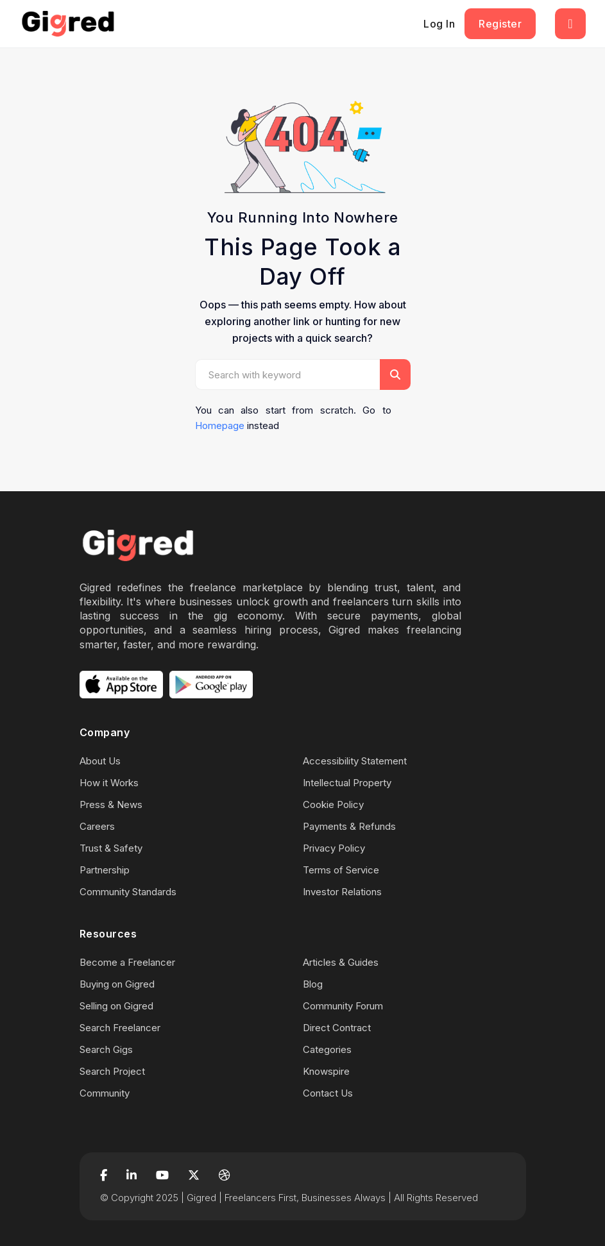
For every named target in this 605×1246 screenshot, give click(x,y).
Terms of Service (341, 870)
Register (500, 23)
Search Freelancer (120, 1028)
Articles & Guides (341, 962)
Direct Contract (337, 1028)
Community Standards (128, 892)
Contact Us (328, 1093)
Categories (327, 1049)
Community (105, 1093)
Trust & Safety (111, 848)
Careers (97, 826)
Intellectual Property (347, 783)
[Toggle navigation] (570, 23)
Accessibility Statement (355, 761)
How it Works (109, 783)
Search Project (112, 1071)
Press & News (111, 804)
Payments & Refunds (349, 826)
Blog (313, 984)
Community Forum (343, 1006)
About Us (100, 761)
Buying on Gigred (117, 984)
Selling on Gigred (116, 1006)
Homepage (219, 425)
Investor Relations (342, 892)
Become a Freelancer (127, 962)
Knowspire (326, 1071)
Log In (439, 23)
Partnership (105, 870)
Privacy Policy (334, 848)
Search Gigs (106, 1049)
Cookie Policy (333, 804)
